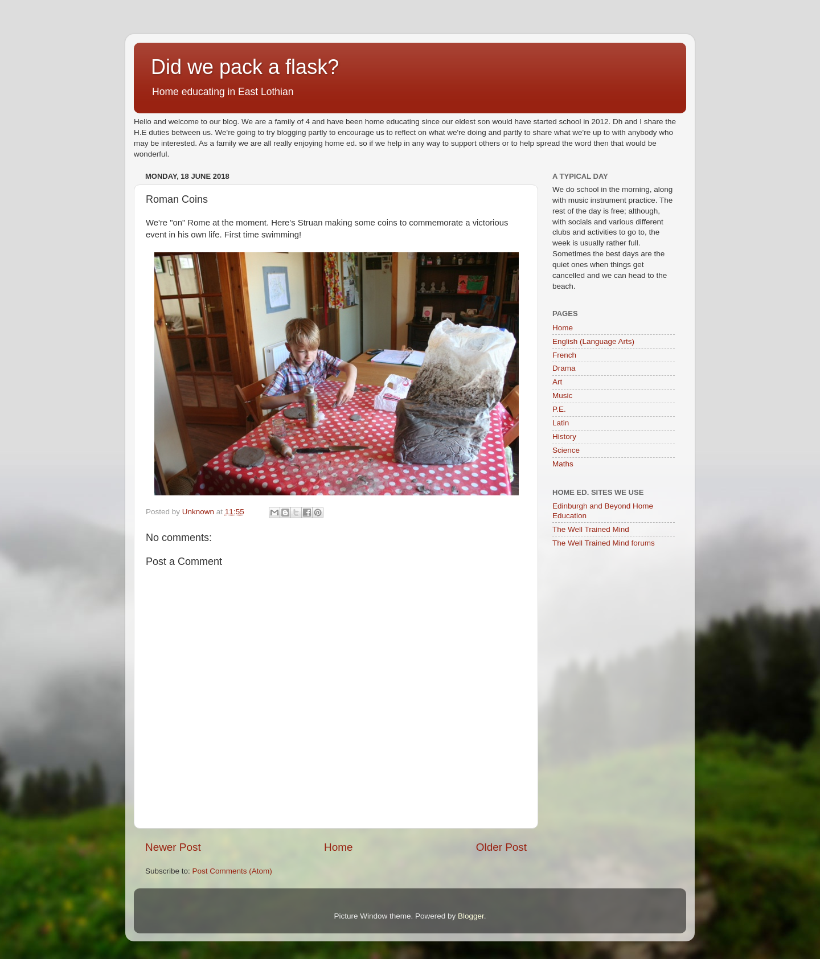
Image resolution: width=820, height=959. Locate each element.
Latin (560, 423)
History (564, 436)
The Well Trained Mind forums (603, 543)
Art (557, 382)
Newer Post (173, 847)
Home (338, 847)
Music (562, 395)
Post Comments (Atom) (232, 871)
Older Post (501, 847)
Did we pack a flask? (245, 67)
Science (566, 450)
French (564, 355)
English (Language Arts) (593, 341)
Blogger (471, 916)
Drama (564, 368)
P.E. (559, 409)
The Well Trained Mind (590, 529)
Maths (562, 464)
